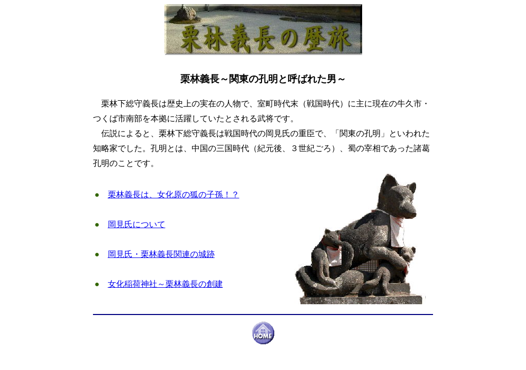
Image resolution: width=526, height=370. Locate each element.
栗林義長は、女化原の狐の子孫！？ (173, 194)
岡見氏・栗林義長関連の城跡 (161, 254)
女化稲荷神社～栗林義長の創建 (165, 284)
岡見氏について (136, 224)
